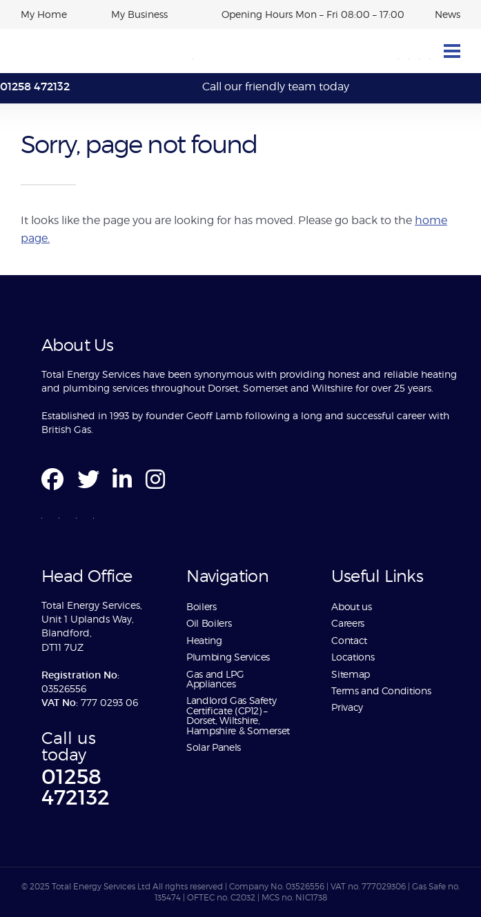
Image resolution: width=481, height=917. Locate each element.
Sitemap (350, 674)
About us (352, 606)
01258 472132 (35, 86)
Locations (352, 657)
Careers (347, 623)
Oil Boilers (208, 623)
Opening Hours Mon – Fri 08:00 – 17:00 (313, 14)
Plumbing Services (228, 657)
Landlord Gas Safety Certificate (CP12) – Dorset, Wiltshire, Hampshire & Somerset (238, 715)
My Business (139, 14)
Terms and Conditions (381, 690)
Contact (348, 640)
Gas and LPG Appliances (215, 678)
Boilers (201, 606)
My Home (44, 14)
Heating (204, 640)
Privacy (346, 707)
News (447, 14)
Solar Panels (213, 747)
